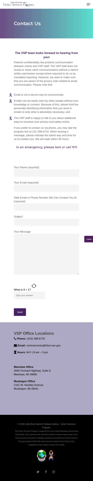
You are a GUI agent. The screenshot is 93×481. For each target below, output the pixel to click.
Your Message (46, 253)
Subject (46, 220)
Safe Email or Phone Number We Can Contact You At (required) (46, 203)
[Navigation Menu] (88, 4)
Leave (89, 239)
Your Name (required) (46, 171)
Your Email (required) (46, 186)
